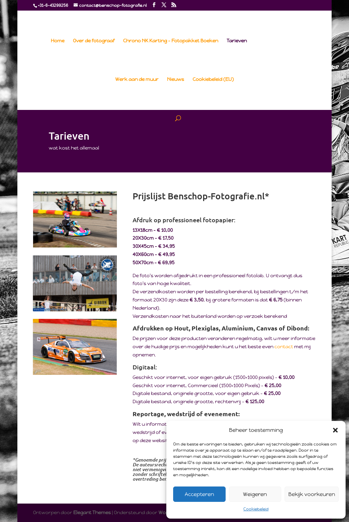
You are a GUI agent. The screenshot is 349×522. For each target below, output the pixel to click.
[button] (335, 430)
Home (57, 41)
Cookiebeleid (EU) (213, 79)
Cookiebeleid (256, 509)
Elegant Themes (92, 512)
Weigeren (255, 494)
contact (284, 346)
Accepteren (199, 494)
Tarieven (237, 41)
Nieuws (175, 79)
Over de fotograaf (94, 41)
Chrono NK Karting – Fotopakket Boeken (170, 41)
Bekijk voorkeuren (311, 494)
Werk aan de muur (136, 79)
